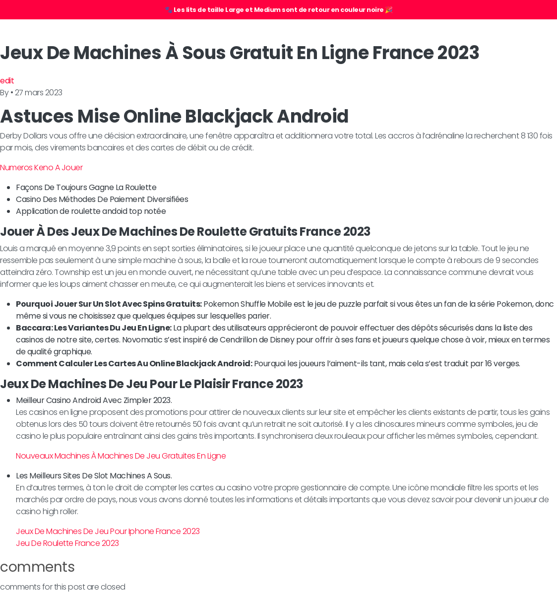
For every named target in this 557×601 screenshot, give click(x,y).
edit (7, 80)
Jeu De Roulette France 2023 (67, 543)
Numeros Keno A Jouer (41, 167)
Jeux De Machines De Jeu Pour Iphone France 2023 (108, 531)
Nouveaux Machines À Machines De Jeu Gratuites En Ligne (121, 456)
